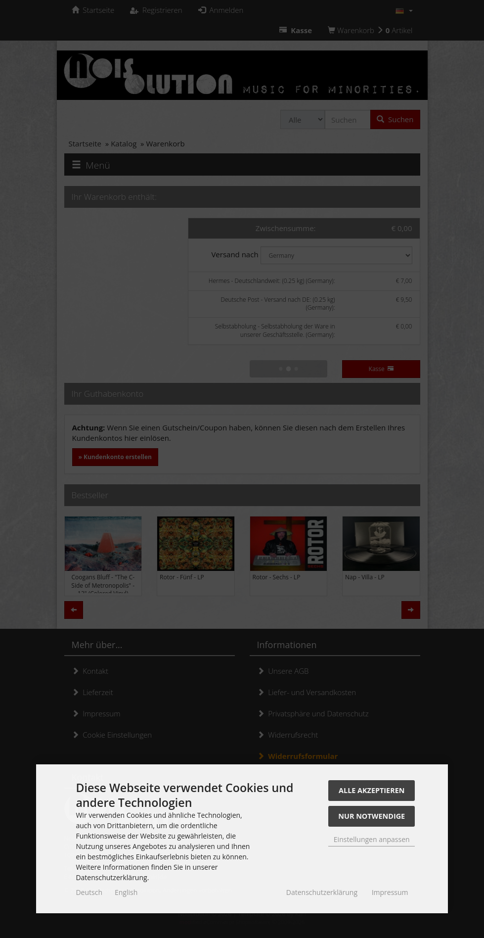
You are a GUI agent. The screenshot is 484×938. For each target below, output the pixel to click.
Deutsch (89, 892)
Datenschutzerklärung (321, 892)
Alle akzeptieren (371, 790)
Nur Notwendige (371, 816)
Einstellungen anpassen (372, 839)
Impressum (390, 892)
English (126, 892)
